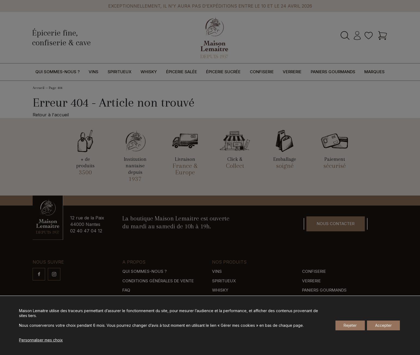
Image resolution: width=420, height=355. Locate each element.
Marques (374, 71)
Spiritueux (120, 71)
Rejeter (350, 325)
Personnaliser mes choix (41, 340)
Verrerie (292, 71)
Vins (93, 71)
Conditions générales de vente (158, 280)
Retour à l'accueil (51, 114)
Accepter (383, 325)
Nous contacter (335, 223)
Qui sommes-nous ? (57, 71)
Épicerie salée (181, 71)
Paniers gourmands (333, 71)
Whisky (149, 71)
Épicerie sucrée (223, 71)
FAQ (126, 290)
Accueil (38, 88)
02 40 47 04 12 (86, 231)
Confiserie (262, 71)
